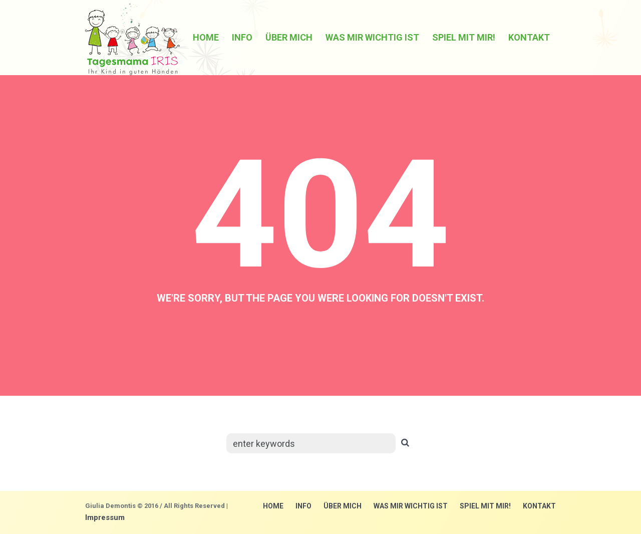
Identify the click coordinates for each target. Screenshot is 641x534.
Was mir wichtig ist (411, 506)
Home (273, 506)
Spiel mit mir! (485, 506)
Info (303, 506)
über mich (343, 506)
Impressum (105, 517)
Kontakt (539, 506)
